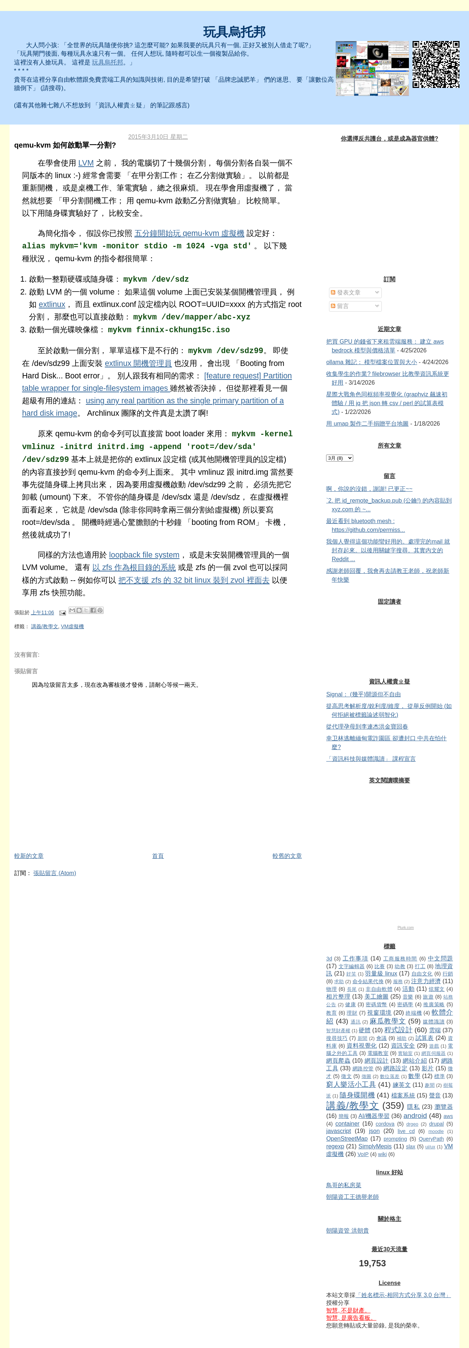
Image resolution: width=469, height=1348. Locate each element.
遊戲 (434, 1046)
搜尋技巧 (336, 1038)
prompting (395, 1139)
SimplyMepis (375, 1146)
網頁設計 (377, 1061)
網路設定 (395, 1068)
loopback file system (144, 555)
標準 (439, 1076)
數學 (414, 1076)
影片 (428, 1068)
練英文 (402, 1085)
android (415, 1115)
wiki (382, 1154)
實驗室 (405, 1053)
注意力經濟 (426, 981)
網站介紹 (415, 1061)
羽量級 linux (381, 973)
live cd (406, 1131)
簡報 (344, 1116)
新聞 (363, 1038)
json (374, 1131)
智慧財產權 (338, 1030)
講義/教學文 (44, 626)
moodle (436, 1131)
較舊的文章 (287, 856)
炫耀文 (437, 989)
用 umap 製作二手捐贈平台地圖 (367, 424)
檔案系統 (403, 1095)
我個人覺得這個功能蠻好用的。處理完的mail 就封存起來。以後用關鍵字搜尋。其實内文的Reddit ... (388, 550)
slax (411, 1146)
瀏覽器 (444, 1107)
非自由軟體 (379, 989)
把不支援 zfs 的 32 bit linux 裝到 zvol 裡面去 (194, 580)
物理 (331, 989)
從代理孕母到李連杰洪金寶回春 (367, 726)
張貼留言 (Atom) (54, 873)
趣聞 (430, 1085)
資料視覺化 (362, 1046)
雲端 (435, 1030)
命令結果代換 (368, 981)
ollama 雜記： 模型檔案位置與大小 (371, 362)
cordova (385, 1124)
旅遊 (428, 997)
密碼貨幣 (376, 1004)
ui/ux (430, 1146)
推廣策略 (434, 1004)
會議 (381, 1038)
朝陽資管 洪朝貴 (347, 1230)
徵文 (346, 1076)
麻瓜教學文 (388, 1021)
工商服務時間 (400, 959)
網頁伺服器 (433, 1053)
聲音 (435, 1095)
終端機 (414, 1013)
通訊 (356, 1022)
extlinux (52, 304)
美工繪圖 (377, 996)
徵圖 (367, 1076)
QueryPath (431, 1139)
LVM (86, 163)
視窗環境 (379, 1013)
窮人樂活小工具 (351, 1084)
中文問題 (440, 958)
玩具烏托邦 (234, 32)
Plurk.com (406, 928)
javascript (338, 1131)
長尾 (352, 989)
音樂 (408, 997)
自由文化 (422, 974)
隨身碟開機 (357, 1095)
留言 (339, 306)
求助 (339, 981)
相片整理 (338, 996)
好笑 (351, 974)
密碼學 (405, 1004)
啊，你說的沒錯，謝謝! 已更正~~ (369, 489)
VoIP (363, 1154)
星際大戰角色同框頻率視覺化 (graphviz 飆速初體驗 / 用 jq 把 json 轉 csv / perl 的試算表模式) (386, 403)
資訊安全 (403, 1046)
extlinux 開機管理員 (138, 363)
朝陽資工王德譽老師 (352, 1197)
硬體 (364, 1030)
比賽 (379, 966)
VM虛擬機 (72, 626)
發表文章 (345, 292)
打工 (420, 966)
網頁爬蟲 (338, 1061)
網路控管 (363, 1068)
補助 (402, 1038)
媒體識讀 (433, 1022)
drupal (436, 1124)
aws (448, 1116)
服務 (398, 981)
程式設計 (398, 1030)
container (347, 1124)
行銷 (448, 974)
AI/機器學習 (373, 1116)
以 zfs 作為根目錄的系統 (134, 567)
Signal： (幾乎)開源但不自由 (363, 694)
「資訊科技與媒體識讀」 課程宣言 (371, 759)
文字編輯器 (352, 966)
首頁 (158, 856)
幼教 (400, 966)
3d (329, 959)
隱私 (413, 1107)
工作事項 (355, 958)
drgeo (412, 1124)
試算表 (425, 1038)
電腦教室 (378, 1053)
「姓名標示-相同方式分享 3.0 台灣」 (403, 1295)
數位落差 (390, 1076)
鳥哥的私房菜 (343, 1185)
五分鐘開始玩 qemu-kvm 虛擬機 (189, 233)
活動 (408, 989)
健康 (350, 1004)
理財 (352, 1013)
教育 (331, 1013)
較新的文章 (29, 856)
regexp (335, 1146)
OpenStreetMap (347, 1139)
